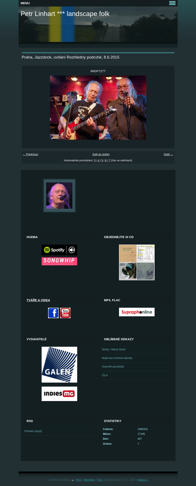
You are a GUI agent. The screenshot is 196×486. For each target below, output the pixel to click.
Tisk (99, 479)
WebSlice (89, 479)
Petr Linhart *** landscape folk (65, 13)
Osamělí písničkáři (113, 366)
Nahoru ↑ (143, 479)
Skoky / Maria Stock (114, 349)
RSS (78, 479)
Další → (168, 154)
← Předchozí (30, 154)
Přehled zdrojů (33, 431)
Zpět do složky (101, 154)
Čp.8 (105, 375)
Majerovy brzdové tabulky (117, 358)
